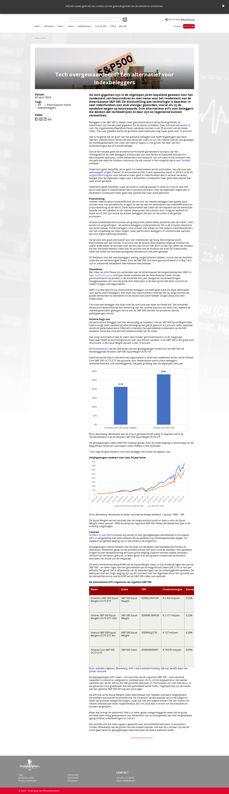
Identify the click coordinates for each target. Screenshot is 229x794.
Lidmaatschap (110, 27)
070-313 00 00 (174, 20)
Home (62, 27)
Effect (139, 27)
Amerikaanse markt (59, 107)
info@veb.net (189, 20)
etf (39, 107)
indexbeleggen (47, 109)
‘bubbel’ (186, 162)
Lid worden (72, 774)
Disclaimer (72, 780)
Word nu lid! (189, 27)
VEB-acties (74, 27)
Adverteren (72, 777)
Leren (96, 27)
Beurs (86, 27)
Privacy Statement (27, 780)
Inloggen (177, 27)
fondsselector (100, 351)
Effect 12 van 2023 (102, 537)
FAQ (21, 774)
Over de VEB (126, 27)
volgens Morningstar (101, 177)
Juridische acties (26, 777)
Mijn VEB (148, 27)
